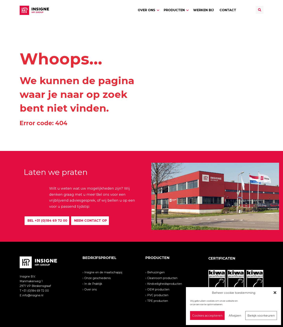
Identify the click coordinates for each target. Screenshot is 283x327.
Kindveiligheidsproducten (164, 283)
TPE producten (157, 300)
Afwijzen (235, 315)
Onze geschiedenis (97, 277)
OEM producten (158, 289)
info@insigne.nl (32, 295)
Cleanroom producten (162, 277)
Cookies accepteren (207, 315)
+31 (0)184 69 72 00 (35, 290)
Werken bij (203, 10)
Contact (228, 10)
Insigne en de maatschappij (103, 272)
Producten (174, 10)
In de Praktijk (93, 283)
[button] (275, 293)
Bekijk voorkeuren (261, 315)
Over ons (146, 10)
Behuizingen (156, 272)
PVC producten (157, 295)
